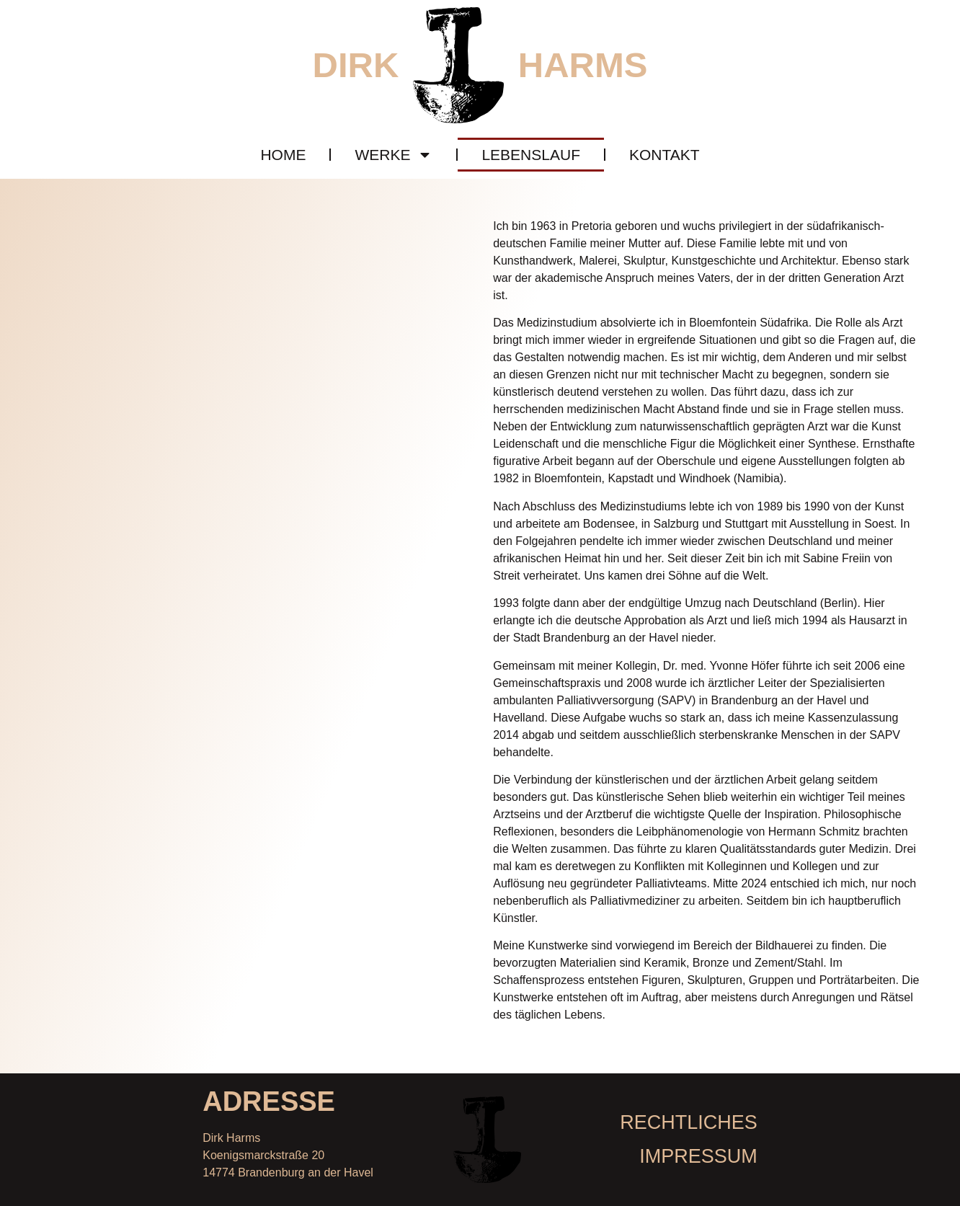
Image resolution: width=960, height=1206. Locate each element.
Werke (393, 154)
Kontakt (664, 154)
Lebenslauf (530, 154)
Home (283, 154)
